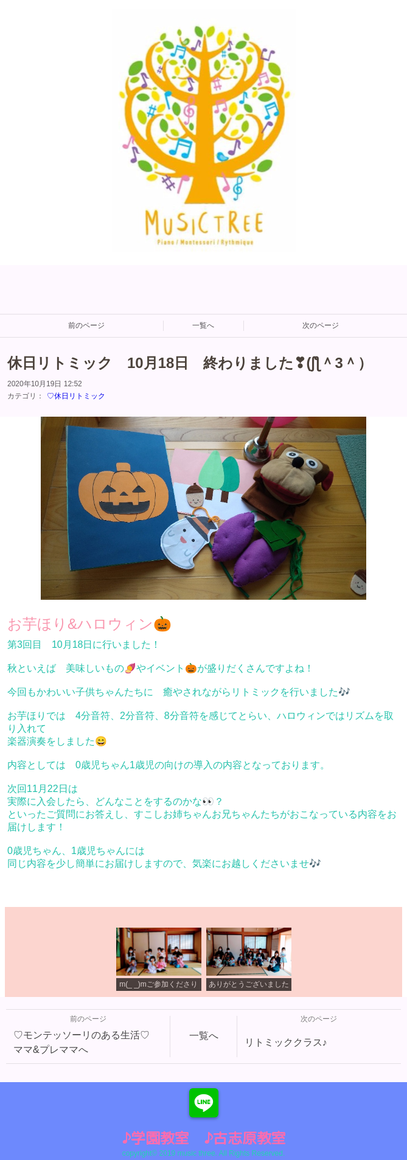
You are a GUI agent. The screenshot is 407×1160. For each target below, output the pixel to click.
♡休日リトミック (76, 396)
